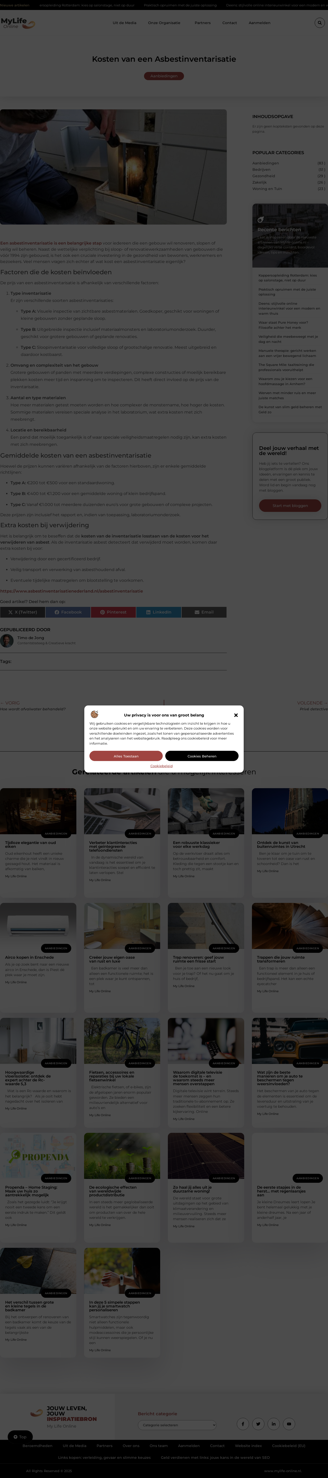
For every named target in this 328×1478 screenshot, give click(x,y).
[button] (236, 715)
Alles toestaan (126, 756)
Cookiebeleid (161, 766)
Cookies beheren (202, 756)
